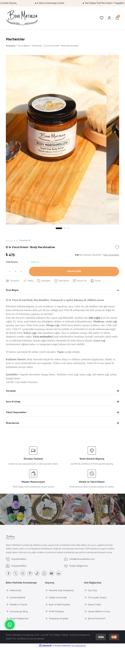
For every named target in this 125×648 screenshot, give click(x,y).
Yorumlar (11, 391)
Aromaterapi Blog (19, 611)
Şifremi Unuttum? (96, 618)
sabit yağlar (94, 317)
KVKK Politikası (56, 611)
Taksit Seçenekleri (16, 412)
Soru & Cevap (13, 402)
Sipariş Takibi (94, 604)
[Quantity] (15, 271)
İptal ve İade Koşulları (59, 604)
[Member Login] (109, 18)
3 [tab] (68, 228)
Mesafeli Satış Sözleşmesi (61, 590)
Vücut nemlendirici (43, 336)
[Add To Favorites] (117, 247)
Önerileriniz (12, 423)
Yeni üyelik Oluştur (97, 597)
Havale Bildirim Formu (99, 611)
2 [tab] (65, 228)
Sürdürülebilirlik (17, 597)
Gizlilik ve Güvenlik (58, 597)
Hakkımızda (15, 590)
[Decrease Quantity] (9, 271)
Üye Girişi (92, 590)
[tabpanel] (62, 140)
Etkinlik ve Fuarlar (18, 604)
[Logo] (22, 18)
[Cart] (117, 18)
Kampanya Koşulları (59, 618)
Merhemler (15, 39)
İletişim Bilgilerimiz (19, 618)
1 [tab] (59, 228)
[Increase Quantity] (22, 271)
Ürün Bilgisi (12, 290)
